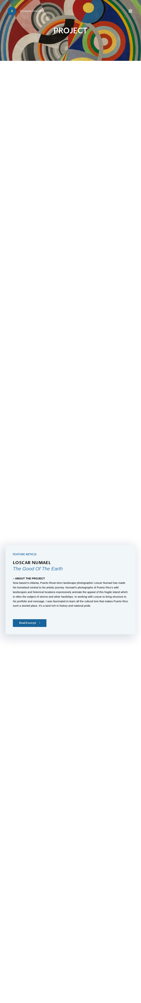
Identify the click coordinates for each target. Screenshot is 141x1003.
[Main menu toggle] (130, 11)
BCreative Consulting (32, 11)
